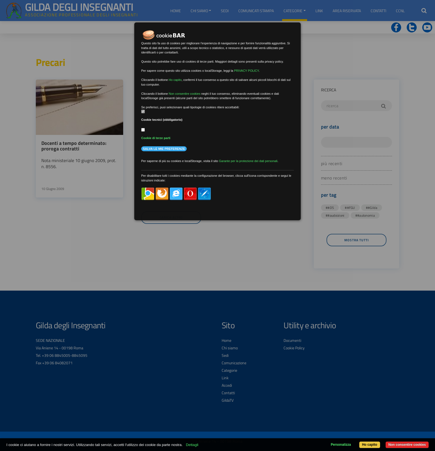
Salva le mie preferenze (164, 148)
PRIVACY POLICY (246, 70)
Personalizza (341, 445)
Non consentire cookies (407, 445)
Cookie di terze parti (155, 138)
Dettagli (192, 445)
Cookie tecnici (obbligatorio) (162, 119)
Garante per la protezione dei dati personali (248, 161)
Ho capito (369, 445)
